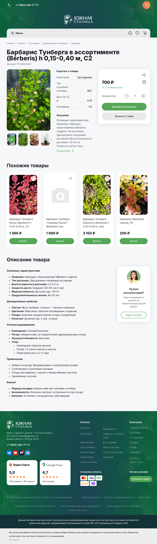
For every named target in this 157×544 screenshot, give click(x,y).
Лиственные (87, 447)
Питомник (135, 432)
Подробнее (65, 150)
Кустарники (85, 77)
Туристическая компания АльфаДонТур (81, 506)
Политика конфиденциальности (119, 497)
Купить (23, 241)
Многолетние (111, 447)
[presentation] (6, 139)
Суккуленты (87, 457)
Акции (133, 447)
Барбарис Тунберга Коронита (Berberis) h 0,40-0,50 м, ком (96, 223)
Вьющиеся (109, 428)
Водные (85, 427)
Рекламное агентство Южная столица (35, 506)
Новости (134, 452)
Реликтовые (87, 452)
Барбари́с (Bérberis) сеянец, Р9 (132, 221)
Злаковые (86, 433)
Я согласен (14, 540)
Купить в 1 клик (124, 116)
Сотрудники (136, 437)
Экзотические (88, 462)
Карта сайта (144, 497)
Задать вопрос (133, 314)
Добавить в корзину (124, 106)
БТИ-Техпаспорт (78, 510)
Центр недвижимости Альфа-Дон (124, 506)
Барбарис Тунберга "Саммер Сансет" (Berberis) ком (58, 223)
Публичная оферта (91, 497)
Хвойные (108, 457)
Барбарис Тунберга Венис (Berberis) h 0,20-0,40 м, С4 (21, 223)
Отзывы (134, 442)
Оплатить (141, 478)
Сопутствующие (113, 452)
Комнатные (87, 442)
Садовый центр (138, 427)
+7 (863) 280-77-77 (26, 5)
